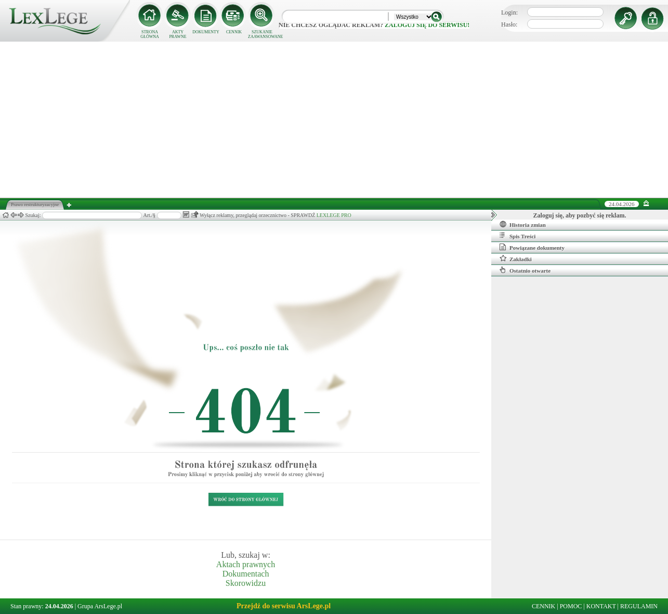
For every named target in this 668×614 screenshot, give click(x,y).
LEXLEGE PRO (334, 215)
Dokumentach (245, 573)
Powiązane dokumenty (532, 247)
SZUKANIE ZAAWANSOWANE (262, 34)
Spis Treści (517, 235)
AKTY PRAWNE (177, 34)
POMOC (571, 606)
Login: (509, 12)
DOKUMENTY (205, 32)
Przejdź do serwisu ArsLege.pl (284, 606)
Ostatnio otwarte (525, 270)
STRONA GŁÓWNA (149, 34)
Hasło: (509, 24)
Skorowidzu (246, 583)
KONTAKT (601, 606)
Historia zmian (523, 224)
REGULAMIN (639, 606)
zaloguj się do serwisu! (427, 25)
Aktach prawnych (245, 564)
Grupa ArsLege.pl (99, 606)
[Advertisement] (334, 120)
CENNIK (234, 32)
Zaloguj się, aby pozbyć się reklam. (579, 215)
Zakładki (516, 258)
